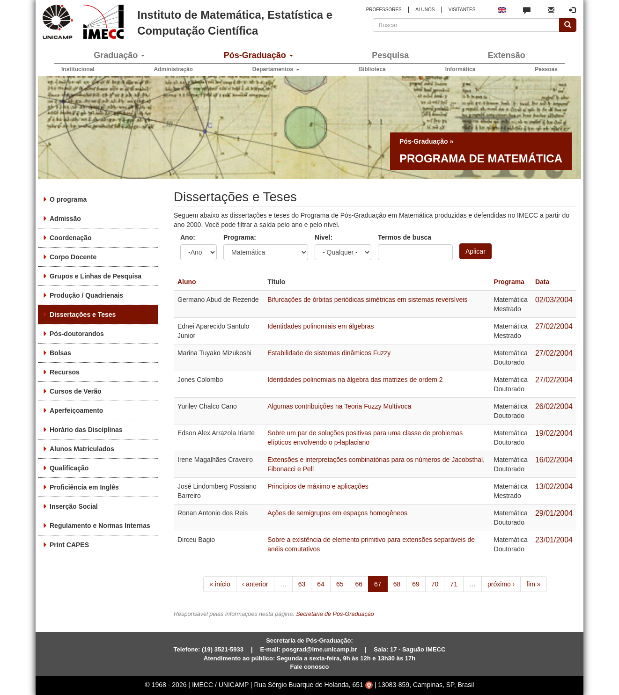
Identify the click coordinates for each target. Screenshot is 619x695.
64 (320, 584)
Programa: (239, 237)
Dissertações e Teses (83, 314)
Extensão (506, 55)
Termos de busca (404, 237)
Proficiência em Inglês (84, 487)
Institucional (78, 69)
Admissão (65, 218)
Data (542, 281)
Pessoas (546, 69)
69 (416, 584)
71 (453, 584)
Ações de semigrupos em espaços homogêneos (337, 513)
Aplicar (475, 251)
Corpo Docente (73, 257)
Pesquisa (390, 55)
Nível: (323, 237)
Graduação (119, 55)
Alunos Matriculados (82, 449)
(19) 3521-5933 (222, 649)
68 (397, 584)
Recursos (65, 372)
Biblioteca (372, 69)
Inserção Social (74, 506)
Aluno (186, 281)
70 (435, 584)
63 (302, 584)
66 (358, 584)
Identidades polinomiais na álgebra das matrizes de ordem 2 (354, 379)
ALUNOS (425, 9)
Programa (509, 281)
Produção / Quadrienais (86, 295)
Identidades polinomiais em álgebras (320, 326)
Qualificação (69, 468)
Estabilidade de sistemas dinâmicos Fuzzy (329, 353)
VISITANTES (462, 9)
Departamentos (276, 69)
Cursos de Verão (76, 391)
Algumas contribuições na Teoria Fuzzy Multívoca (339, 406)
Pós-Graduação (258, 55)
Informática (460, 69)
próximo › (501, 584)
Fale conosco (309, 666)
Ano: (187, 237)
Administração (173, 69)
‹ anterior (255, 584)
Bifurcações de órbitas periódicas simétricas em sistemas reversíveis (367, 299)
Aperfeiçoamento (76, 410)
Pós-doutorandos (77, 333)
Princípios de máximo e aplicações (317, 486)
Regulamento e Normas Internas (100, 525)
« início (219, 584)
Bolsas (60, 353)
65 (340, 584)
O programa (68, 199)
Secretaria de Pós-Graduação (335, 614)
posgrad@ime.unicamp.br (319, 649)
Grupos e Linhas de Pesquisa (95, 276)
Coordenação (70, 237)
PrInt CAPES (69, 545)
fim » (533, 584)
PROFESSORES (384, 9)
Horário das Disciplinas (86, 429)
